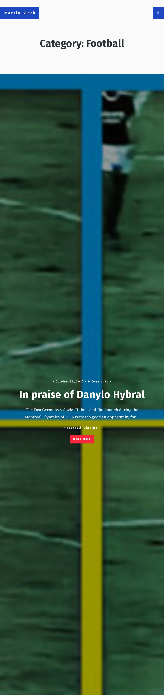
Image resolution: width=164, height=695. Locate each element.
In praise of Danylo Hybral (82, 395)
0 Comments (98, 381)
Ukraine (90, 427)
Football (74, 427)
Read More (82, 439)
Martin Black (20, 13)
